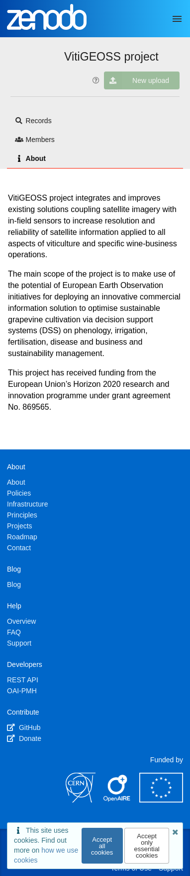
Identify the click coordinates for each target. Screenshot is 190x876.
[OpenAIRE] (117, 800)
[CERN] (80, 800)
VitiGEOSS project (111, 56)
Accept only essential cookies (146, 845)
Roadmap (22, 537)
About (30, 158)
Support (19, 643)
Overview (21, 621)
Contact (19, 548)
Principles (22, 515)
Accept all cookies (102, 846)
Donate (24, 738)
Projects (19, 526)
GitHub (23, 727)
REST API (22, 680)
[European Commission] (161, 800)
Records (33, 121)
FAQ (14, 632)
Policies (19, 493)
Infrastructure (27, 504)
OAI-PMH (22, 691)
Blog (14, 584)
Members (35, 140)
